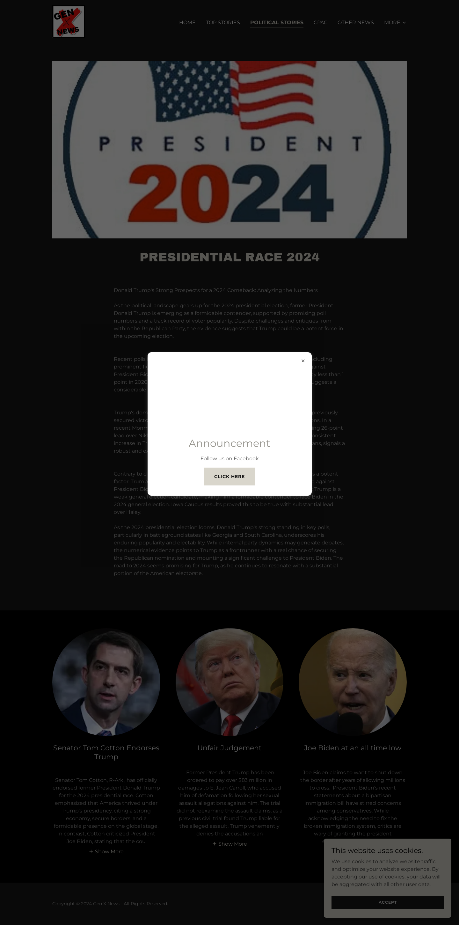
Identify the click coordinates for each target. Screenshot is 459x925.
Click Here (229, 476)
